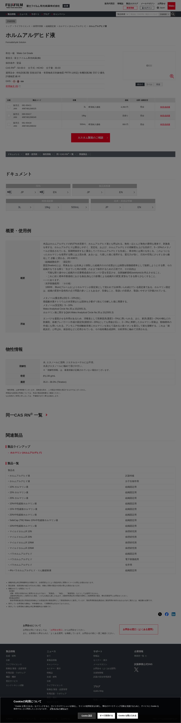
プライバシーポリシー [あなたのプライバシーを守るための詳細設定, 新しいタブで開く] (59, 719)
